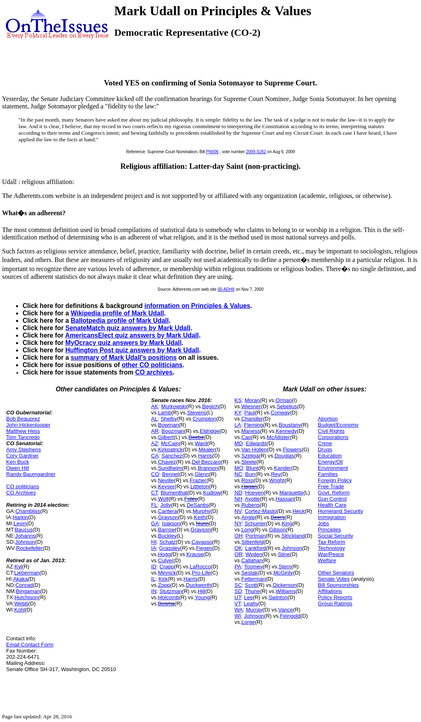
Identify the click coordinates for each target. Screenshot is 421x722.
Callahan (251, 560)
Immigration (332, 517)
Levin (20, 523)
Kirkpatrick (170, 449)
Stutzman (171, 591)
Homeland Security (340, 511)
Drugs (325, 449)
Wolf (163, 499)
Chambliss (27, 511)
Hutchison (26, 597)
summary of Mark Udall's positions (124, 357)
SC (238, 585)
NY (237, 523)
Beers (278, 517)
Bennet (170, 474)
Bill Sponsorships (338, 585)
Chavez (167, 462)
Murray (254, 610)
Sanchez (172, 456)
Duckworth (198, 585)
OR (238, 554)
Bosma (166, 603)
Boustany (290, 425)
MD (238, 443)
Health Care (332, 505)
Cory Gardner (22, 456)
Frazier (198, 480)
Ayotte (252, 499)
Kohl (19, 610)
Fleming (253, 425)
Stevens (196, 412)
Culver (165, 560)
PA (237, 566)
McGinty (283, 573)
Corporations (333, 437)
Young (202, 597)
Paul (249, 412)
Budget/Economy (338, 425)
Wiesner (251, 406)
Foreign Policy (335, 480)
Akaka (20, 579)
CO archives (154, 372)
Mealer (207, 449)
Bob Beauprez (23, 419)
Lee (248, 597)
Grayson (168, 517)
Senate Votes (333, 579)
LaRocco (200, 566)
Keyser (166, 486)
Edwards (256, 443)
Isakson (171, 523)
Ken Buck (17, 462)
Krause (195, 554)
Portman (255, 536)
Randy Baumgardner (31, 474)
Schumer (255, 523)
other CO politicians (152, 364)
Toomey (253, 566)
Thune (252, 591)
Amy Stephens (23, 449)
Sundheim (170, 468)
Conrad (24, 585)
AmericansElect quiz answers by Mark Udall (132, 335)
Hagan (249, 486)
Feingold (290, 616)
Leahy (251, 603)
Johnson (25, 542)
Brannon (208, 468)
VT (237, 603)
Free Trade (331, 486)
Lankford (255, 548)
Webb (21, 603)
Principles (329, 530)
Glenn (202, 474)
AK (154, 406)
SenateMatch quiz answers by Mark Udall (127, 327)
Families (328, 474)
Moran (252, 400)
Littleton (199, 486)
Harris (205, 456)
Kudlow (212, 493)
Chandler (252, 419)
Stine (284, 554)
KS (237, 400)
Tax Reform (331, 542)
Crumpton (204, 419)
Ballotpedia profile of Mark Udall (120, 320)
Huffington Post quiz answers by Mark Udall (132, 350)
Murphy (201, 511)
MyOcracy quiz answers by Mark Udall (123, 342)
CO (155, 474)
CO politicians (22, 486)
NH (238, 499)
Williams (286, 591)
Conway (280, 412)
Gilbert (165, 437)
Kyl (18, 566)
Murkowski (173, 406)
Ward (201, 443)
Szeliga (250, 456)
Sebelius (287, 406)
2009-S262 (256, 151)
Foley (190, 499)
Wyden (253, 554)
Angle (248, 517)
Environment (333, 468)
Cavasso (202, 542)
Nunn (202, 523)
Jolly (165, 505)
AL (154, 419)
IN (154, 591)
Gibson (277, 530)
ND (238, 493)
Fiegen (204, 548)
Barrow (166, 530)
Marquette (291, 493)
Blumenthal (174, 493)
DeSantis (197, 505)
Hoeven (254, 493)
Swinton (277, 597)
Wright (277, 480)
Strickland (293, 536)
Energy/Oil (330, 462)
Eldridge (210, 431)
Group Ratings (335, 603)
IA (153, 548)
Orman (283, 400)
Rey (275, 474)
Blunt (252, 468)
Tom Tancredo (22, 437)
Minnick (167, 573)
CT (154, 493)
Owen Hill (17, 468)
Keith (200, 517)
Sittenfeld (252, 542)
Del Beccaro (206, 462)
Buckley (167, 536)
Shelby (169, 419)
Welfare (327, 560)
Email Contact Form (29, 645)
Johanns (25, 536)
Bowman (168, 425)
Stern (285, 566)
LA (237, 425)
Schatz (168, 542)
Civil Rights (331, 431)
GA (155, 523)
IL (153, 579)
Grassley (169, 548)
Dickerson (285, 585)
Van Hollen (254, 449)
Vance (285, 610)
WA (238, 610)
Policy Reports (335, 597)
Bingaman (28, 591)
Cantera (167, 511)
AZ (154, 443)
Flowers (292, 449)
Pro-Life (201, 573)
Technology (331, 548)
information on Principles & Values (197, 305)
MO (238, 468)
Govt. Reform (333, 493)
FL (154, 505)
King (287, 523)
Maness (250, 431)
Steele (249, 462)
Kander (282, 468)
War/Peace (331, 554)
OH (238, 536)
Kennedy (286, 431)
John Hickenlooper (28, 425)
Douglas (284, 456)
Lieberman (26, 573)
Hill (201, 591)
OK (238, 548)
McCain (170, 443)
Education (330, 456)
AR (155, 431)
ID (154, 566)
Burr (250, 474)
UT (237, 597)
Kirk (163, 579)
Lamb (164, 412)
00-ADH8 (225, 289)
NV (238, 511)
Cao (246, 437)
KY (237, 412)
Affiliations (330, 591)
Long (247, 530)
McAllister (278, 437)
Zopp (164, 585)
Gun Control (332, 499)
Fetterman (253, 579)
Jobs (323, 523)
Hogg (164, 554)
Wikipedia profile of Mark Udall (117, 313)
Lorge (248, 622)
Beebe (196, 437)
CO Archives (21, 493)
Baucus (23, 530)
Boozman (173, 431)
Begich (210, 406)
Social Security (335, 536)
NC (238, 474)
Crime (325, 443)
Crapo (167, 566)
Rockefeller (29, 548)
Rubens (250, 505)
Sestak (249, 573)
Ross (247, 480)
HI (154, 542)
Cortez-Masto (261, 511)
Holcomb (168, 597)
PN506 (212, 151)
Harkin (20, 517)
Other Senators (336, 573)
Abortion (328, 419)
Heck (298, 511)
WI (237, 616)
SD (238, 591)
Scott (251, 585)
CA (155, 456)
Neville (166, 480)
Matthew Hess (23, 431)
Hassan (285, 499)
